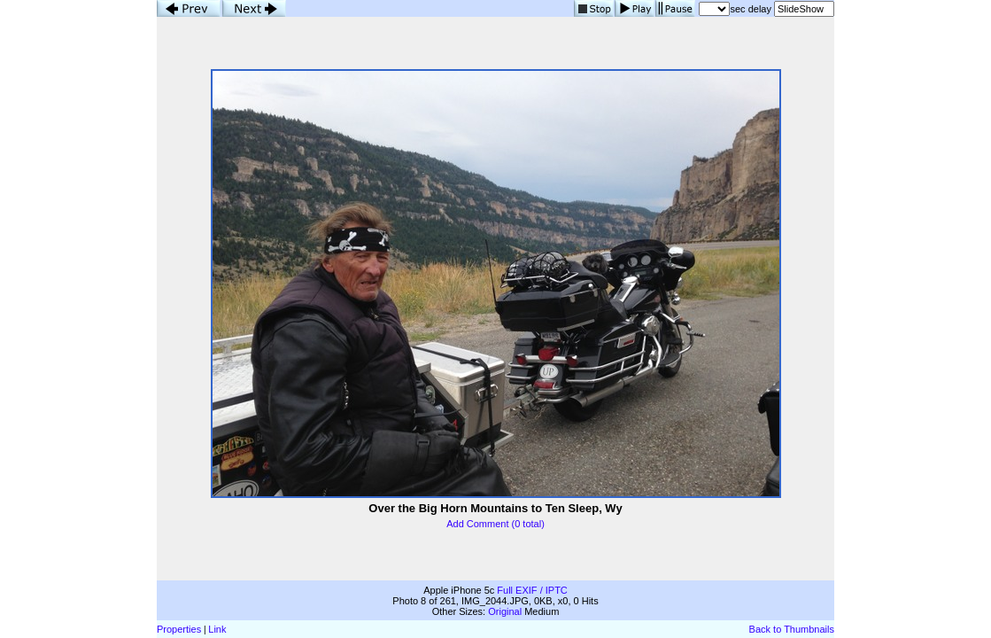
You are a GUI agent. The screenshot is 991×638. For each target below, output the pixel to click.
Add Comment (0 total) (495, 523)
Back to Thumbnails (791, 629)
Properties (179, 629)
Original (505, 611)
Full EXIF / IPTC (532, 590)
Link (217, 629)
